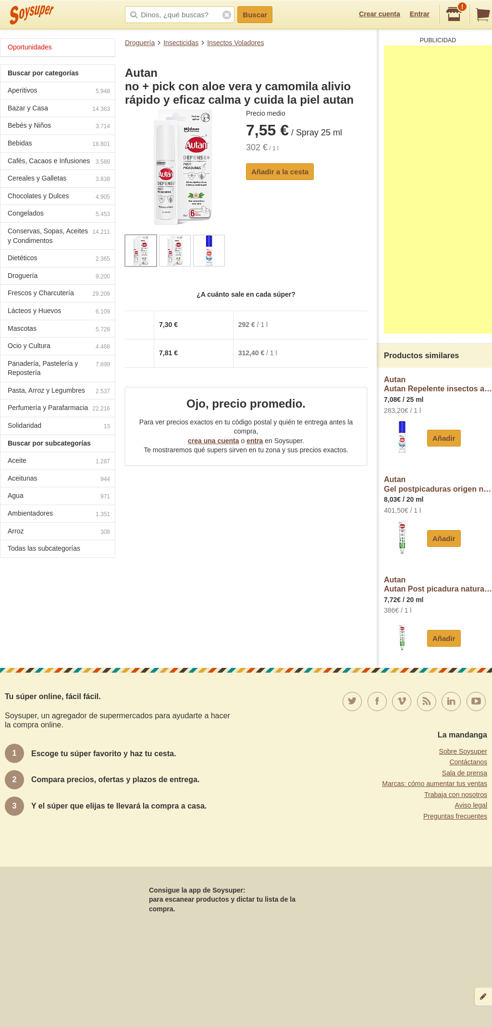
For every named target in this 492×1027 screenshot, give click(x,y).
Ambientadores (59, 514)
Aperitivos (59, 91)
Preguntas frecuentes (455, 816)
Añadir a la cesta (279, 172)
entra (254, 441)
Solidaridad (59, 427)
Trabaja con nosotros (455, 794)
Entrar (420, 14)
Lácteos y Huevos (59, 312)
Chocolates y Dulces (59, 197)
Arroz (59, 532)
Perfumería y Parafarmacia (59, 409)
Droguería (140, 43)
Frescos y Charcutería (59, 294)
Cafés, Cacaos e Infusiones (59, 162)
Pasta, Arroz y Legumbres (59, 392)
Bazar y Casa (59, 109)
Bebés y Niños (59, 126)
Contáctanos (468, 762)
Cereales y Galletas (59, 179)
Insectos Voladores (235, 43)
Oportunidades (30, 47)
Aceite (59, 462)
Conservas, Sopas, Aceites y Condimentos (59, 235)
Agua (59, 497)
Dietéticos (59, 259)
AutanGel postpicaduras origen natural (438, 484)
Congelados (59, 214)
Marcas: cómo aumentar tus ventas (434, 783)
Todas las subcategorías (44, 548)
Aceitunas (59, 479)
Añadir (443, 438)
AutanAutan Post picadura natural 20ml (438, 584)
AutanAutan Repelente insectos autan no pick (438, 384)
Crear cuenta (379, 14)
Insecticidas (180, 43)
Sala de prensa (464, 773)
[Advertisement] (438, 190)
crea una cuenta (213, 441)
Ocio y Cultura (59, 347)
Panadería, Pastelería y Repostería (59, 368)
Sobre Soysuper (463, 751)
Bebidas (59, 144)
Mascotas (59, 330)
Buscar (255, 15)
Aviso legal (471, 805)
